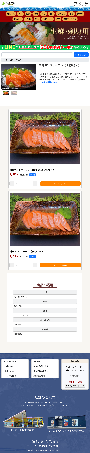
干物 (71, 13)
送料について (9, 371)
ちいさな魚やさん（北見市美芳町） (67, 430)
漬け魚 (80, 13)
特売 (58, 19)
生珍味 (28, 19)
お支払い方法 (9, 366)
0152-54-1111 (75, 367)
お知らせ (37, 361)
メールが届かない (10, 375)
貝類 (36, 13)
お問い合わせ (75, 361)
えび (43, 13)
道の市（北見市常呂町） (23, 430)
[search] (37, 54)
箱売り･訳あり (70, 19)
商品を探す (81, 54)
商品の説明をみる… (49, 82)
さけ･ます (61, 13)
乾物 (37, 19)
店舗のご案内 (39, 375)
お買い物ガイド (10, 361)
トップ (5, 60)
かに (20, 13)
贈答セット (47, 19)
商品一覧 (11, 13)
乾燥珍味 (17, 19)
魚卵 (28, 13)
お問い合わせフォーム (75, 386)
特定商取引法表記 (40, 366)
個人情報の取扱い (40, 371)
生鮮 (51, 13)
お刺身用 (19, 60)
